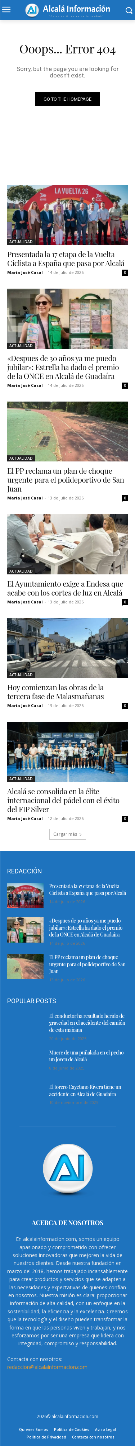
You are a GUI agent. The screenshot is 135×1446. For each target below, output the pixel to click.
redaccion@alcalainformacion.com (47, 1367)
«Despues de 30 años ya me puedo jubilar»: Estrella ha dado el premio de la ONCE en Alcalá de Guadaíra (63, 367)
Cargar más (67, 834)
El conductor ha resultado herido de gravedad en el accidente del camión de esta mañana (87, 1023)
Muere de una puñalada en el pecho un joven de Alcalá (86, 1056)
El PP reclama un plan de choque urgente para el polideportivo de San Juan (65, 479)
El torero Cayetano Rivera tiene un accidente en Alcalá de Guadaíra (85, 1090)
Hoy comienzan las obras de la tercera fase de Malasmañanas (55, 691)
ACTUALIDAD (21, 241)
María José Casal (25, 272)
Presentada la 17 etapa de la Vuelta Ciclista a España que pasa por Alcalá (66, 258)
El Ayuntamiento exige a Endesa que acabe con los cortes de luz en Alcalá (65, 587)
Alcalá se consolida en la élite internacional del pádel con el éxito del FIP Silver (63, 800)
